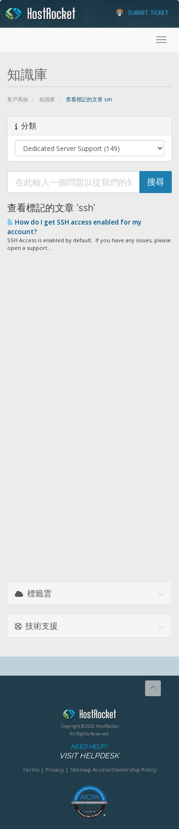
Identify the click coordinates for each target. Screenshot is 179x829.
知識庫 (47, 99)
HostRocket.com (89, 716)
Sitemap (80, 769)
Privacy (54, 769)
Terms (30, 769)
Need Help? (88, 752)
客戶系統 (17, 99)
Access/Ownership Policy (125, 769)
